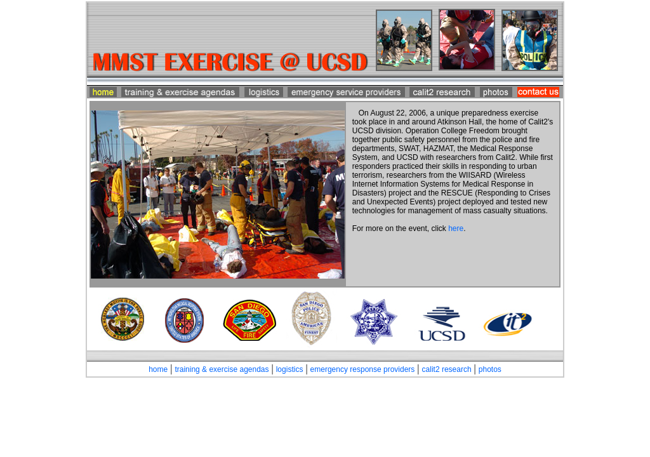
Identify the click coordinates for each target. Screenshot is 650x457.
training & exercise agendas (222, 369)
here (455, 228)
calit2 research (447, 369)
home (158, 369)
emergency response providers (362, 369)
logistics (289, 369)
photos (490, 369)
